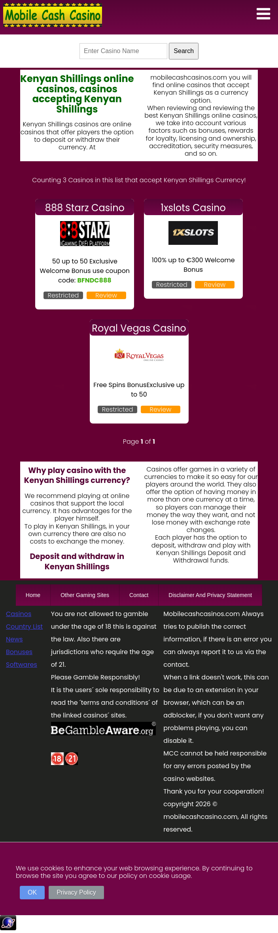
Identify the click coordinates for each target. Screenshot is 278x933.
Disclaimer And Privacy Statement (210, 595)
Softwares (21, 664)
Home (33, 595)
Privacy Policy (76, 892)
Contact (138, 595)
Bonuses (19, 651)
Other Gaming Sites (85, 595)
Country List (24, 626)
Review (106, 295)
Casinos (18, 613)
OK (32, 892)
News (14, 639)
